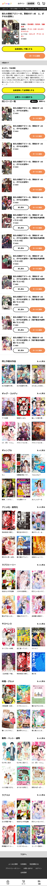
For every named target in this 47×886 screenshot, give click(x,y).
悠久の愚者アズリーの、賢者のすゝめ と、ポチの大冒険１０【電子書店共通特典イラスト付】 (29, 279)
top (7, 884)
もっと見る (41, 361)
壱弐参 (37, 24)
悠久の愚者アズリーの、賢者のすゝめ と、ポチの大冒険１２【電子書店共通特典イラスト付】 (29, 319)
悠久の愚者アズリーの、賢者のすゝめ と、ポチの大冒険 (28, 9)
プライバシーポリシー (13, 868)
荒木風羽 (30, 24)
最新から (42, 101)
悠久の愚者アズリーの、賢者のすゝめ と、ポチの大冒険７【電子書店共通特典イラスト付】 (29, 217)
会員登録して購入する (23, 49)
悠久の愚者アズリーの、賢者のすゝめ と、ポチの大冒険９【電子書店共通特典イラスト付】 (29, 258)
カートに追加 (34, 56)
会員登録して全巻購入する (23, 90)
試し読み (21, 207)
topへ (23, 854)
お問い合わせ (28, 868)
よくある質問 (13, 864)
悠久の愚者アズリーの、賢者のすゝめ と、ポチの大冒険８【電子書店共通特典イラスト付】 (29, 238)
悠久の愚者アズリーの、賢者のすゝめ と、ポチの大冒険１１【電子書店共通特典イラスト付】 (29, 299)
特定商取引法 (34, 864)
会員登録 (31, 3)
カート (23, 884)
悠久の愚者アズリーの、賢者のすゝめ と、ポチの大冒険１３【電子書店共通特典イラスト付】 (29, 340)
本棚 (39, 884)
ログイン (21, 3)
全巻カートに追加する (23, 97)
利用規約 (24, 864)
